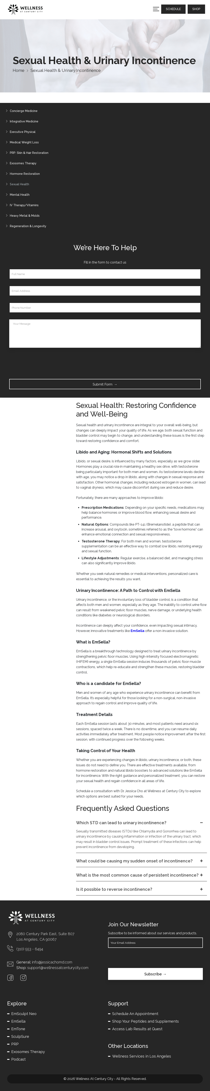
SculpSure (20, 1036)
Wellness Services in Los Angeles (141, 1056)
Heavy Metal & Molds (22, 215)
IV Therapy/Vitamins (21, 205)
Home (18, 70)
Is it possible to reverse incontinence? (140, 889)
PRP (15, 1044)
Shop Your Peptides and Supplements (145, 1021)
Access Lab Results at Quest (137, 1029)
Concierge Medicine (21, 111)
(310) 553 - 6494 (29, 949)
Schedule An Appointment (135, 1014)
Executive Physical (19, 131)
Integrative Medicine (21, 121)
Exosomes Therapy (20, 163)
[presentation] (40, 363)
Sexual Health (16, 184)
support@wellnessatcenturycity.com (57, 968)
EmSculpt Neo (24, 1014)
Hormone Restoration (22, 173)
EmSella (18, 1021)
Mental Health (17, 194)
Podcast (18, 1059)
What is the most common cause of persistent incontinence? (140, 875)
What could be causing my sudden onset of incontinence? (140, 861)
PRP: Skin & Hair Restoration (26, 152)
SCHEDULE (173, 9)
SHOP (196, 9)
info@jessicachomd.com (52, 962)
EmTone (18, 1029)
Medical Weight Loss (21, 142)
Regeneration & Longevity (25, 226)
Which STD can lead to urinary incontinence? (140, 823)
